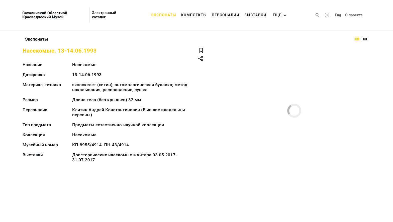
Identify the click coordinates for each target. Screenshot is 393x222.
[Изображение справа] (357, 39)
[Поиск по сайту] (317, 15)
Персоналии (225, 15)
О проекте (353, 15)
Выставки (255, 15)
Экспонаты (163, 15)
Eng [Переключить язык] (338, 15)
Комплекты (194, 15)
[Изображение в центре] (365, 39)
